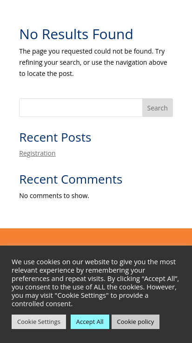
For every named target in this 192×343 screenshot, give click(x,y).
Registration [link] (37, 153)
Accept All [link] (90, 321)
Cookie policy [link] (135, 321)
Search (157, 107)
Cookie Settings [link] (38, 321)
